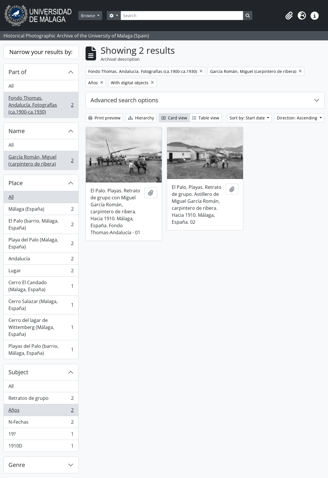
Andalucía (41, 260)
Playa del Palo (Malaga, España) (41, 243)
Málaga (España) (41, 210)
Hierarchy (141, 118)
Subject (18, 372)
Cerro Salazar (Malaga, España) (41, 304)
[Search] (181, 15)
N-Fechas (41, 423)
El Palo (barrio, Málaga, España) (41, 224)
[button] (289, 15)
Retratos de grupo (41, 399)
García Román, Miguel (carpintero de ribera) (41, 160)
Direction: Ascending (297, 118)
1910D (41, 447)
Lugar (41, 272)
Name (16, 131)
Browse (88, 15)
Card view (174, 118)
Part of (17, 72)
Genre (16, 465)
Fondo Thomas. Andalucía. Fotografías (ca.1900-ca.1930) (41, 105)
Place (15, 183)
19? (41, 435)
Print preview (104, 118)
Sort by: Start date (248, 118)
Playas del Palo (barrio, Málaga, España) (41, 349)
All (11, 86)
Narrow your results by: (40, 52)
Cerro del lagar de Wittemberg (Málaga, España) (41, 327)
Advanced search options (124, 100)
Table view (205, 118)
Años (41, 411)
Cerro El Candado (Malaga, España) (41, 286)
